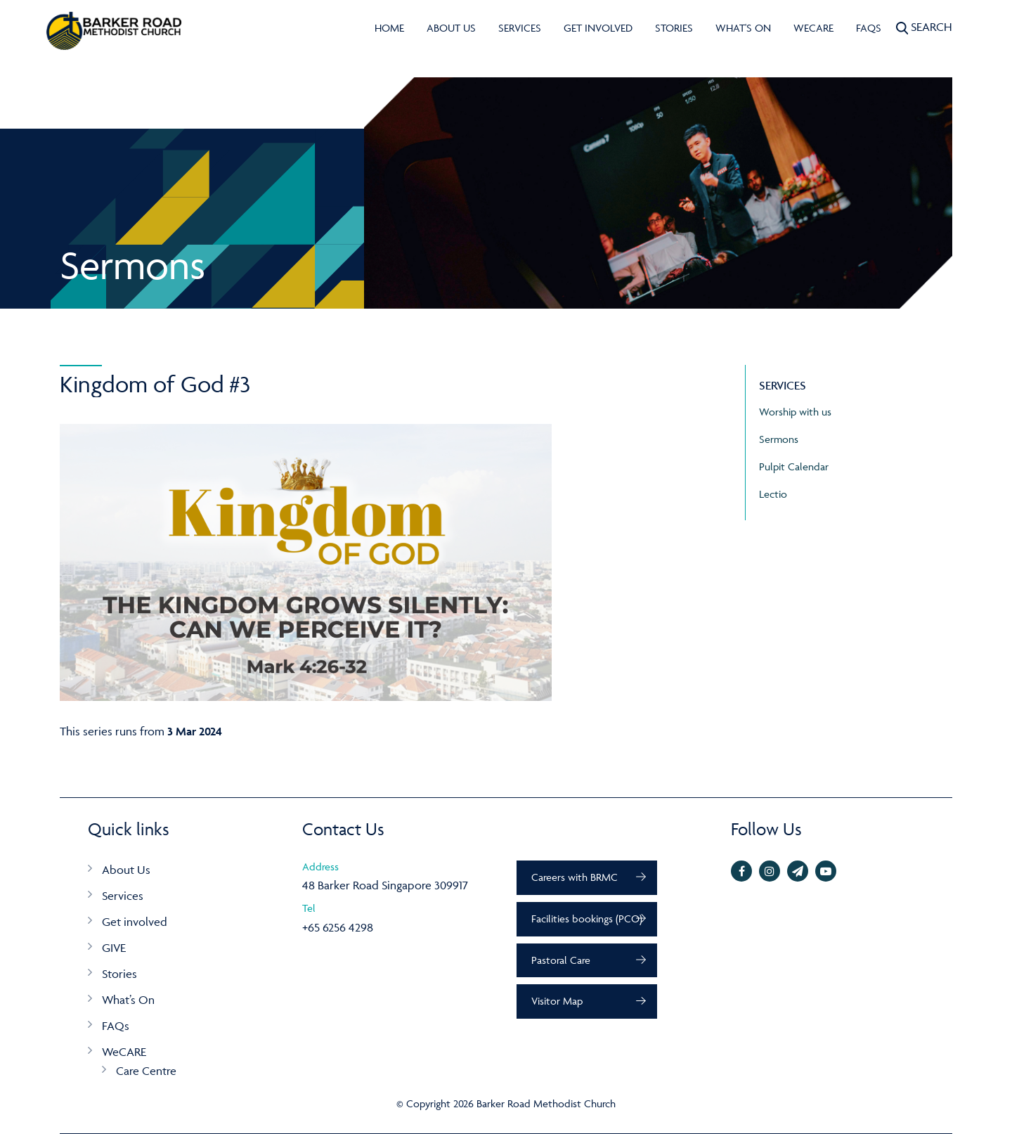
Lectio (773, 494)
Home (389, 27)
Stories (674, 27)
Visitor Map (557, 1000)
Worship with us (795, 411)
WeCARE (813, 27)
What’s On (128, 1000)
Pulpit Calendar (794, 466)
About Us (451, 27)
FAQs (868, 27)
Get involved (598, 27)
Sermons (778, 439)
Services (519, 27)
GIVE (114, 948)
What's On (743, 27)
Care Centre (146, 1071)
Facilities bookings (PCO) (586, 918)
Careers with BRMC (574, 877)
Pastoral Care (560, 960)
